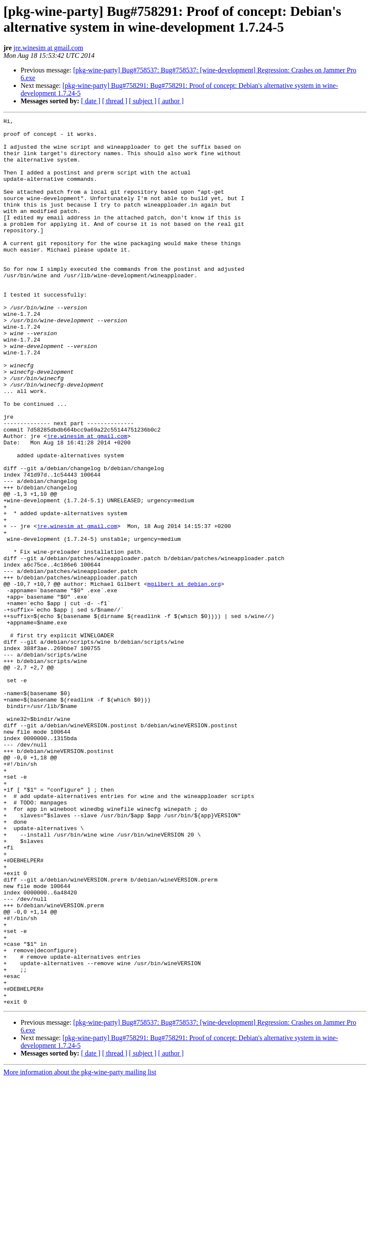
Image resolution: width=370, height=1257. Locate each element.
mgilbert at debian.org (184, 677)
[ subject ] (142, 101)
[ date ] (90, 101)
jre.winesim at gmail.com (48, 47)
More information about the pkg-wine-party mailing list (79, 1249)
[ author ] (171, 101)
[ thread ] (114, 101)
